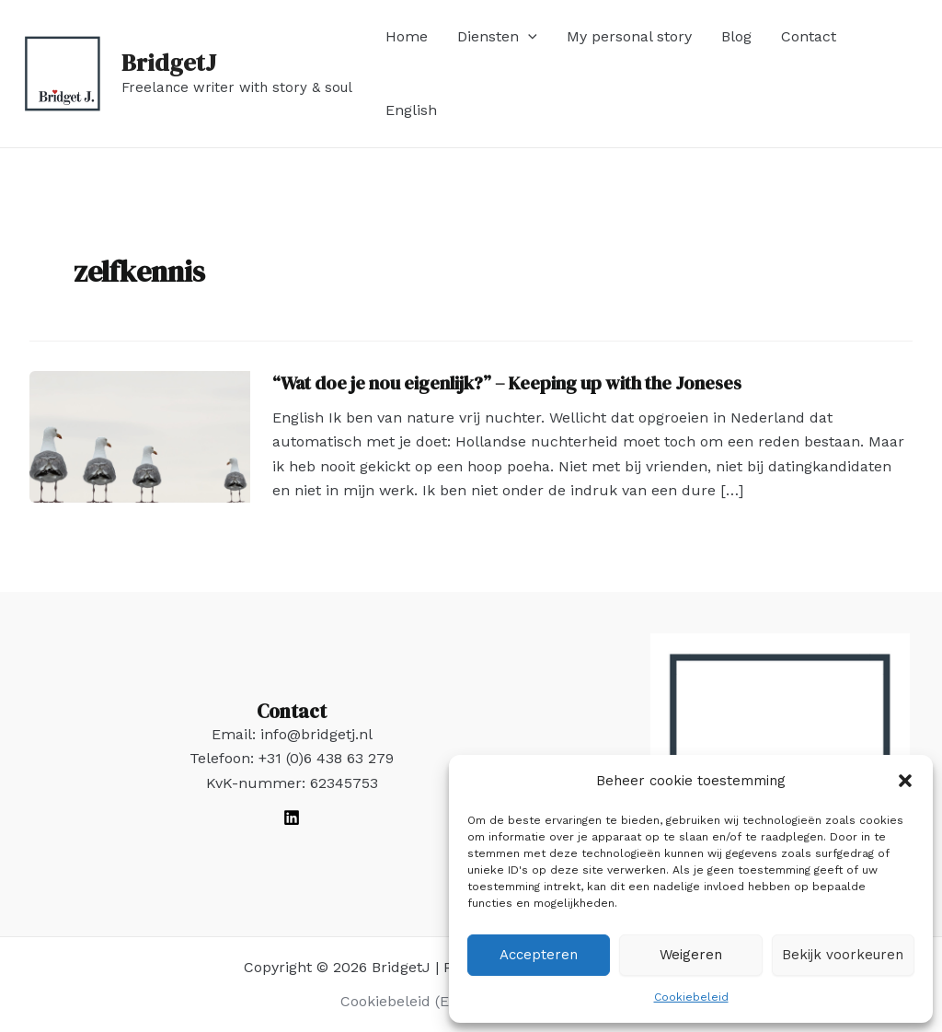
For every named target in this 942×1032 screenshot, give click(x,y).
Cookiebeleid (691, 997)
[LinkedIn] (291, 817)
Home (406, 36)
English (411, 110)
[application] (528, 37)
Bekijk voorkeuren (842, 954)
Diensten (497, 37)
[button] (905, 780)
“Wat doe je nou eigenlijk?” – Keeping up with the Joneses (506, 383)
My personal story (629, 36)
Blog (736, 36)
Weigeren (691, 954)
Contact (808, 36)
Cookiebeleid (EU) (402, 1001)
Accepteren (539, 954)
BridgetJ (168, 62)
